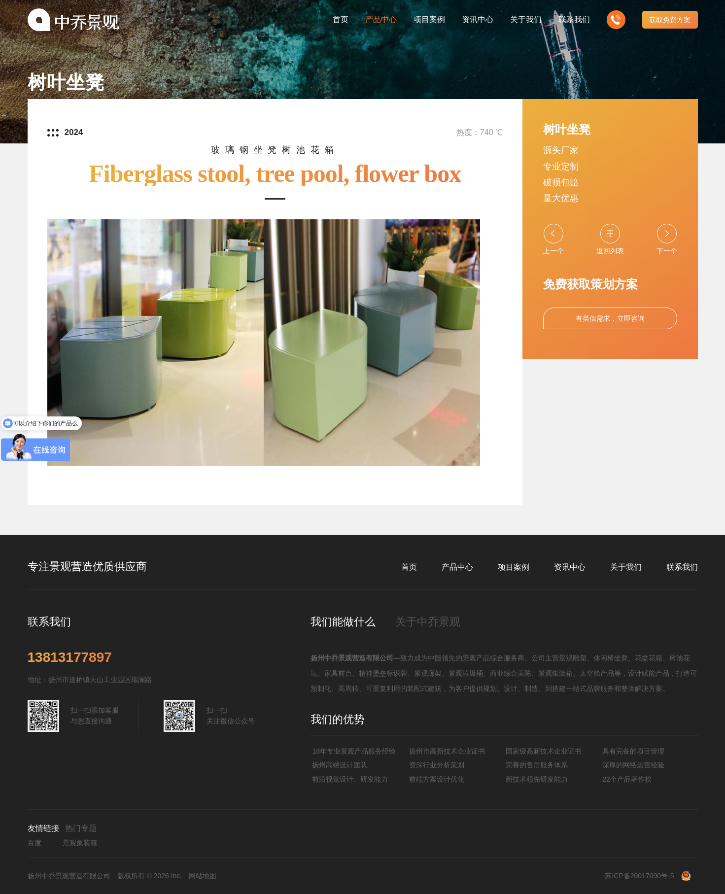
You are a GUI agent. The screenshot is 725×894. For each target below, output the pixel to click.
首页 (409, 567)
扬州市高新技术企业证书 (447, 751)
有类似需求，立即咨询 (610, 318)
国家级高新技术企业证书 (544, 751)
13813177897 (70, 657)
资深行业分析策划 (436, 765)
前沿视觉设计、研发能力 (350, 779)
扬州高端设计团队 (339, 765)
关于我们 (626, 567)
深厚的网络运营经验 (633, 765)
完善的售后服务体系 (537, 765)
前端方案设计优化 (436, 779)
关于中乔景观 (427, 622)
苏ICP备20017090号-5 (639, 876)
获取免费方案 (669, 20)
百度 (34, 843)
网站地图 (202, 876)
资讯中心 (570, 567)
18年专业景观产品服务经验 (354, 751)
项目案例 (513, 567)
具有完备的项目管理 (633, 751)
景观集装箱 (80, 843)
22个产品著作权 (627, 779)
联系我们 (682, 567)
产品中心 (457, 567)
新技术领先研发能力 (537, 779)
